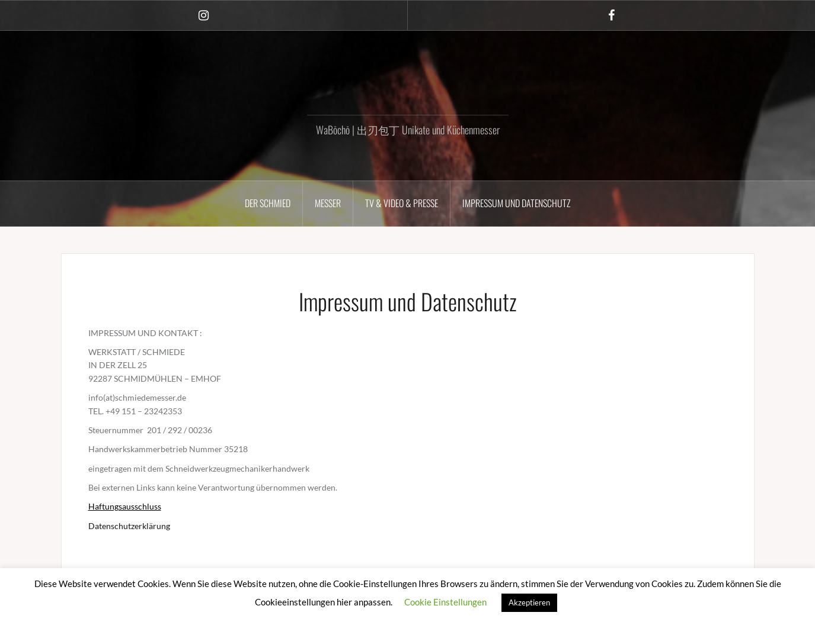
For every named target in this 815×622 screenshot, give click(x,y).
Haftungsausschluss (124, 506)
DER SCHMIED (267, 203)
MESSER (328, 203)
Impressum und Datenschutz (516, 203)
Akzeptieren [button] (529, 602)
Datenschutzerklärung (129, 526)
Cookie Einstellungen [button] (445, 602)
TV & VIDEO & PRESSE (401, 203)
